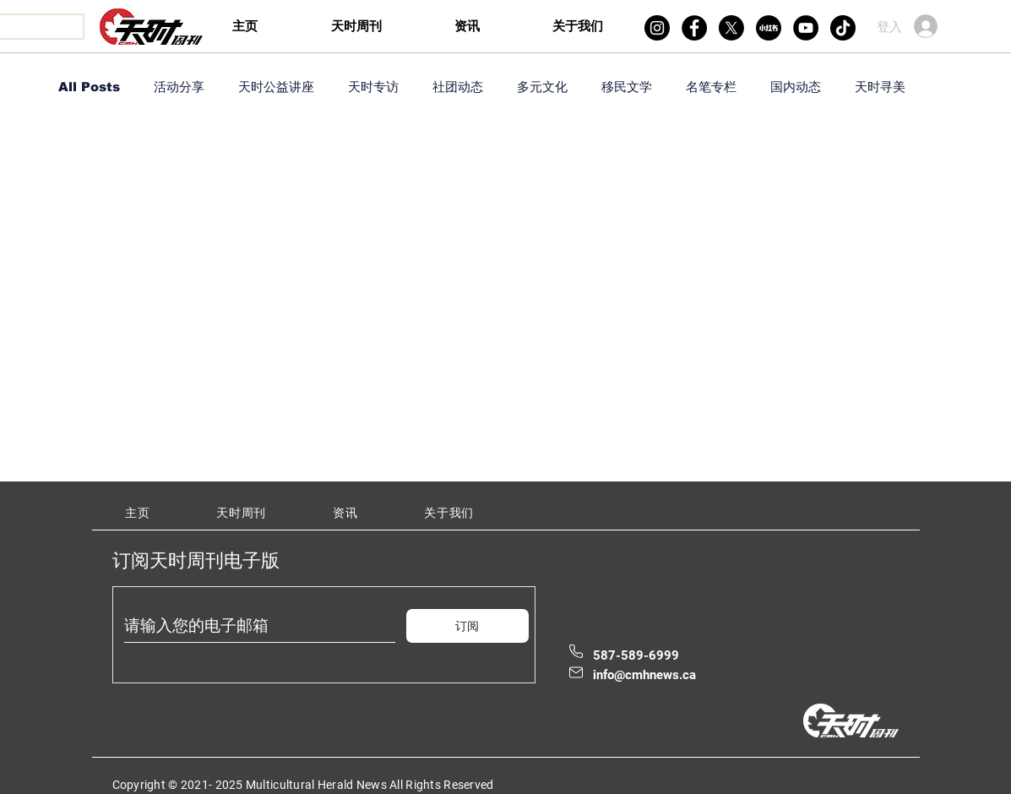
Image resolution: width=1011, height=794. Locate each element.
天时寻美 (880, 86)
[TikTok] (843, 28)
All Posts (89, 86)
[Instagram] (657, 28)
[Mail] (576, 672)
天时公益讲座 (276, 86)
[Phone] (576, 651)
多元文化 (542, 86)
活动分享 (179, 86)
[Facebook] (694, 28)
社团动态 (457, 86)
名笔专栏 (711, 86)
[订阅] (467, 626)
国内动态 (795, 86)
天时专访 (373, 86)
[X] (731, 28)
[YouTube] (805, 28)
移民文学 (626, 86)
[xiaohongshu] (768, 28)
